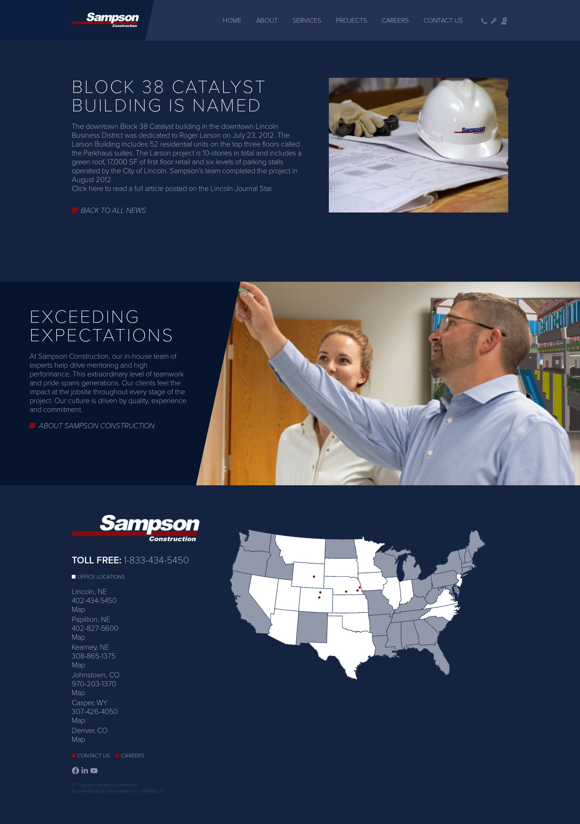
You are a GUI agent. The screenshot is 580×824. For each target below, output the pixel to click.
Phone (484, 21)
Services (307, 20)
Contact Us (443, 20)
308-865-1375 (93, 656)
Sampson (504, 21)
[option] (290, 384)
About (267, 20)
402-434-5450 (94, 600)
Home (232, 20)
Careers (395, 20)
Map (78, 609)
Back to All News (113, 210)
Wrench (494, 21)
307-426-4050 (95, 711)
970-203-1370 (94, 684)
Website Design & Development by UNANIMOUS (118, 791)
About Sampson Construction (97, 426)
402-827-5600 (95, 628)
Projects (351, 20)
